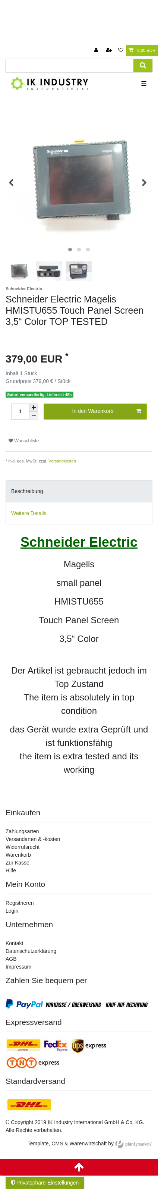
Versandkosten (62, 461)
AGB (11, 959)
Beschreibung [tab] (27, 491)
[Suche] (142, 65)
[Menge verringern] (33, 416)
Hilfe (11, 870)
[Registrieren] (109, 50)
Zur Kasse (17, 863)
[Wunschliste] (121, 50)
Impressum (18, 967)
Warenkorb (18, 855)
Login (12, 911)
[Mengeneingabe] (20, 412)
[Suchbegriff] (69, 65)
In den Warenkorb (106, 411)
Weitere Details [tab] (29, 513)
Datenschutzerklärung (31, 951)
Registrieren (20, 903)
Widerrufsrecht (23, 847)
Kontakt (14, 943)
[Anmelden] (97, 50)
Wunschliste (24, 440)
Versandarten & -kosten (33, 839)
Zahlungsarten (22, 831)
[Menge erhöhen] (33, 408)
